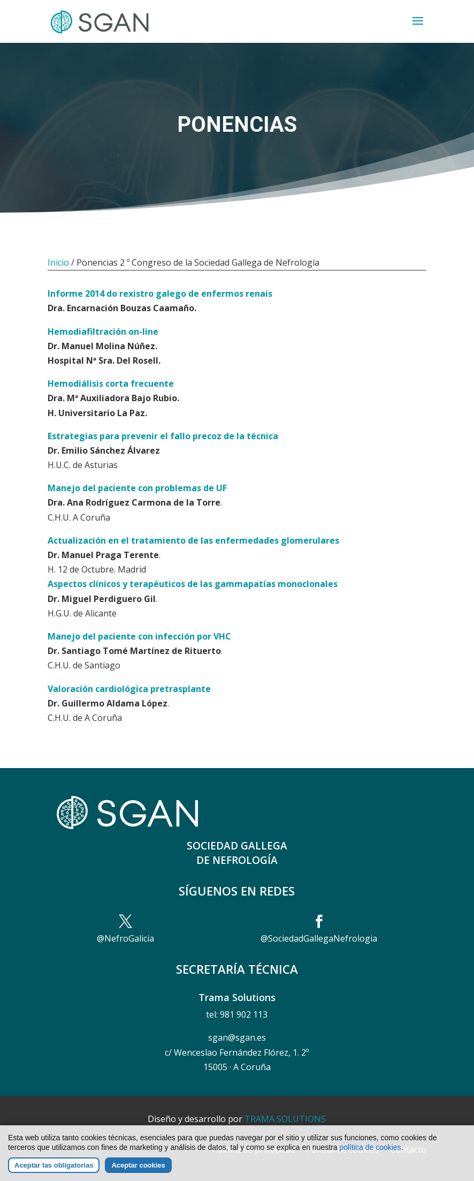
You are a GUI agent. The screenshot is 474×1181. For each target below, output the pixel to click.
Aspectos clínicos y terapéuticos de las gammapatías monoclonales (193, 584)
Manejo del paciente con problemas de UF (137, 488)
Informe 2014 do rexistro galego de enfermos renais (160, 293)
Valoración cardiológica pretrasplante (129, 689)
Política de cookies (342, 1149)
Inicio (58, 262)
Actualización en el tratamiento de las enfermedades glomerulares (193, 540)
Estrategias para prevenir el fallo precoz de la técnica (163, 436)
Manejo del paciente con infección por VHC (139, 636)
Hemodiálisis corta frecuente (111, 383)
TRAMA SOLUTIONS (285, 1119)
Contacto (408, 1149)
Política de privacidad (253, 1149)
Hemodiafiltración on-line (103, 331)
